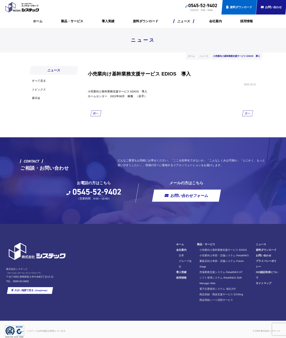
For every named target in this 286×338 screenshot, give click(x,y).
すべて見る (40, 81)
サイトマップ (213, 278)
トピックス (40, 91)
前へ (96, 115)
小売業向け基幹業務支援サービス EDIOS (164, 256)
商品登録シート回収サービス (158, 295)
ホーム (38, 21)
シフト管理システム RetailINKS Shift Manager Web (170, 278)
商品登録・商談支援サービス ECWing (163, 289)
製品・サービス (72, 21)
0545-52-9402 (202, 5)
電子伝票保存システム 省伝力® (159, 284)
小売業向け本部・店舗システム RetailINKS (165, 262)
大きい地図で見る (33, 290)
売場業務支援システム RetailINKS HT (162, 273)
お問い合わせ (213, 262)
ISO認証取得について (217, 273)
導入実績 (108, 21)
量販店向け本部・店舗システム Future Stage (167, 267)
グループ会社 (126, 267)
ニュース (184, 21)
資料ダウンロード (241, 7)
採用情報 (246, 21)
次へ (247, 115)
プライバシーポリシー (218, 267)
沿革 (120, 262)
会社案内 (215, 21)
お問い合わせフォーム (194, 201)
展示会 (37, 101)
